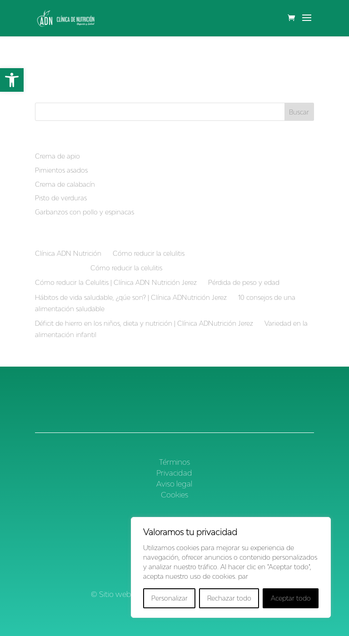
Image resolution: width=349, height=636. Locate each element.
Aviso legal (174, 483)
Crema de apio (57, 156)
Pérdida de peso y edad (243, 282)
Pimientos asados (61, 170)
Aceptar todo (291, 598)
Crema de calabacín (65, 184)
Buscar (299, 112)
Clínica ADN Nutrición (68, 253)
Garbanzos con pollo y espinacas (84, 212)
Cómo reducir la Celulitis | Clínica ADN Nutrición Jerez (116, 282)
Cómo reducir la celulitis (148, 253)
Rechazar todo (229, 598)
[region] (231, 567)
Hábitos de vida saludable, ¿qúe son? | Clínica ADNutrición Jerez (131, 297)
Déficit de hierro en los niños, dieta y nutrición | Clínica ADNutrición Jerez (144, 323)
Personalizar (169, 598)
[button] (12, 80)
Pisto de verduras (61, 198)
